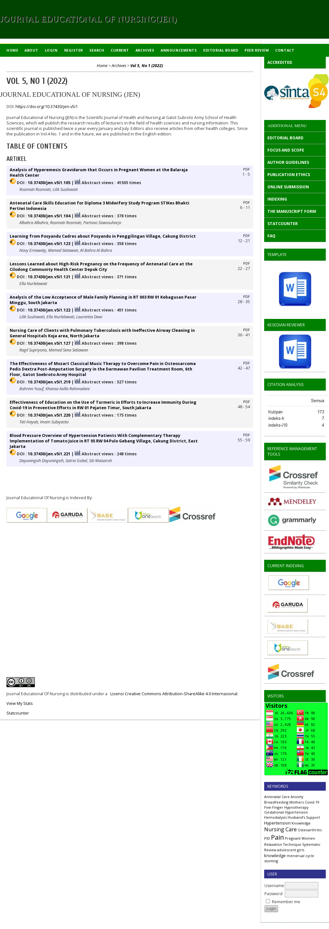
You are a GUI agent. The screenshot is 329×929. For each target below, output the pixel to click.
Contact (284, 50)
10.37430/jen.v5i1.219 (49, 382)
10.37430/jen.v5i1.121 (49, 277)
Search (96, 50)
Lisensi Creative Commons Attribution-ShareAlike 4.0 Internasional (173, 694)
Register (73, 50)
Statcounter (17, 713)
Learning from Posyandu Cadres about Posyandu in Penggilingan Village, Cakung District (103, 236)
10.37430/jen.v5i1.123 (49, 243)
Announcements (179, 50)
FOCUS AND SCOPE (285, 150)
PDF (246, 169)
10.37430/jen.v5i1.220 (49, 415)
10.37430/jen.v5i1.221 (49, 454)
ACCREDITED (279, 62)
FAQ (271, 236)
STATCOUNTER (282, 223)
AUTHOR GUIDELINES (288, 162)
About (31, 50)
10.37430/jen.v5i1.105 (49, 182)
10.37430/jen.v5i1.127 (49, 343)
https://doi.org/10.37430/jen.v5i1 (46, 106)
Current (120, 50)
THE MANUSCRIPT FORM (291, 211)
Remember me (286, 901)
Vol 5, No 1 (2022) (146, 65)
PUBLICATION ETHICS (288, 174)
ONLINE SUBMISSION (288, 187)
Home (12, 50)
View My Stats (19, 703)
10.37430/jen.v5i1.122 (49, 310)
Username (274, 885)
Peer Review (256, 50)
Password (273, 893)
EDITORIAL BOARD (285, 138)
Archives (144, 50)
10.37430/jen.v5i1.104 (49, 216)
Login (51, 50)
